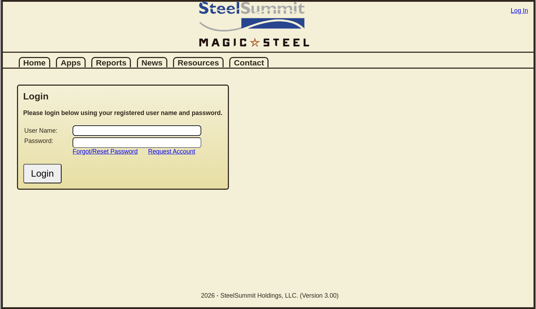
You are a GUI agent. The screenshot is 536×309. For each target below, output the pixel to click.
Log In (519, 10)
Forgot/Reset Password (105, 151)
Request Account (171, 151)
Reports (111, 62)
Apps (70, 62)
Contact (249, 62)
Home (34, 62)
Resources (198, 62)
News (152, 62)
